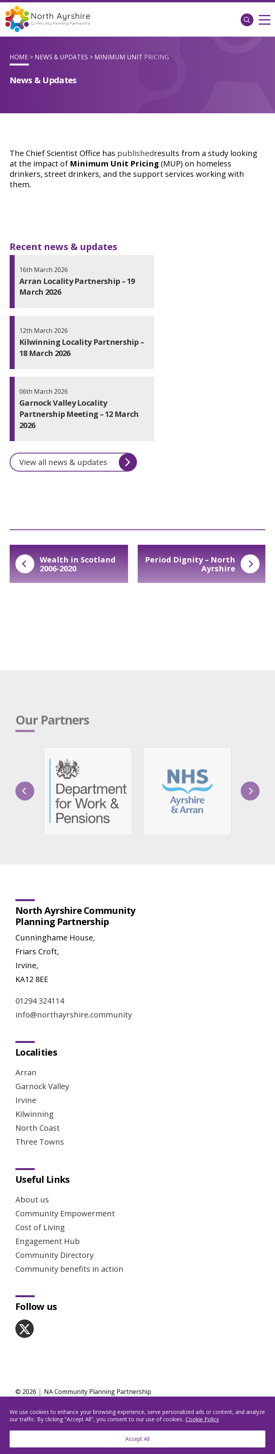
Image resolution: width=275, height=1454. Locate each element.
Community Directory (54, 1255)
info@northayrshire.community (73, 1014)
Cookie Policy (202, 1419)
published (135, 153)
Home (19, 57)
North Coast (37, 1128)
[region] (137, 1425)
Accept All (137, 1438)
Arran (26, 1072)
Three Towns (39, 1142)
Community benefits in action (69, 1269)
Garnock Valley (42, 1086)
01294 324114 (39, 1001)
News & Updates (61, 57)
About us (32, 1199)
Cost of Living (40, 1227)
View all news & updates (78, 462)
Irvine (25, 1100)
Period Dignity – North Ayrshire (202, 564)
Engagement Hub (47, 1241)
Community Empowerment (65, 1213)
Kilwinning (34, 1114)
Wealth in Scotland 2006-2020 (65, 564)
